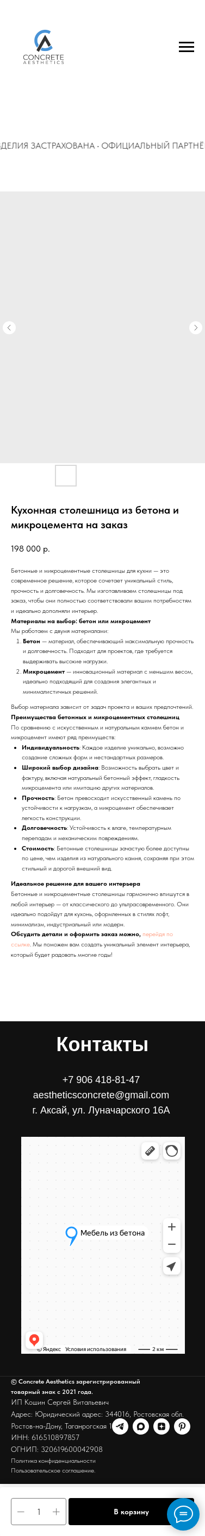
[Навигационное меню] (186, 47)
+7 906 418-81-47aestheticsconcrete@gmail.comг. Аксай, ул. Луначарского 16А (101, 1095)
